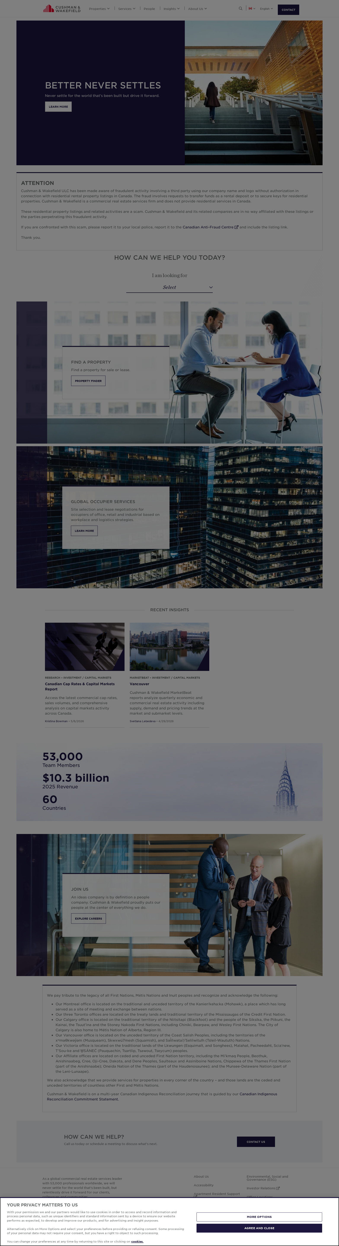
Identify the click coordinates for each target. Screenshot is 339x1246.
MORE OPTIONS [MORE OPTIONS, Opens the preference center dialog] (259, 1217)
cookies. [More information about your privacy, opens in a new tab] (137, 1241)
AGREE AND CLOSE (259, 1228)
